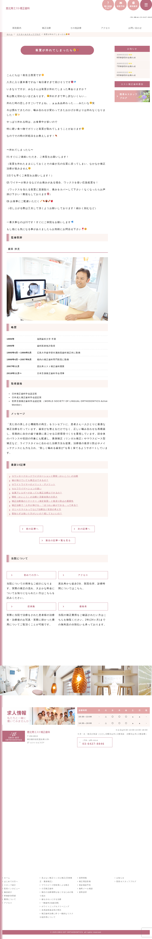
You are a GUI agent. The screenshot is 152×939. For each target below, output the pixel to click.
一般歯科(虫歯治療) (50, 903)
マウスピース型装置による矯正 (55, 885)
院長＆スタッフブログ (128, 96)
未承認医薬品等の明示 (51, 910)
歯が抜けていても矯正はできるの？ (30, 480)
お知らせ (120, 878)
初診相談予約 (85, 885)
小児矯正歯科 (47, 889)
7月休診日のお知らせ (126, 65)
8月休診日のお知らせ (126, 56)
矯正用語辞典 (85, 881)
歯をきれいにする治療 (51, 899)
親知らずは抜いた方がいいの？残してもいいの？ (37, 513)
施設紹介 (8, 892)
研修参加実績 (10, 896)
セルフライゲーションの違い (27, 488)
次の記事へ (84, 529)
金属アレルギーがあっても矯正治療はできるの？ (37, 493)
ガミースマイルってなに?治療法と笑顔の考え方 (36, 509)
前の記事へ (32, 529)
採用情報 (83, 878)
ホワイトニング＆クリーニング (55, 906)
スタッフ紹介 (10, 885)
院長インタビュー (12, 889)
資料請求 (83, 892)
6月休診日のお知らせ (126, 74)
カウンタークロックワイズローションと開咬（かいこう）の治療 (45, 476)
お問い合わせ (135, 28)
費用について (10, 899)
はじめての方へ (11, 881)
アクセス (105, 28)
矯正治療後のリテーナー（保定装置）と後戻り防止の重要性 (43, 501)
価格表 (83, 606)
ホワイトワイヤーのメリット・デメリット (33, 484)
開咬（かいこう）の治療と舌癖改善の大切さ (35, 497)
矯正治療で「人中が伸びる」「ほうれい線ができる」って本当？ (45, 505)
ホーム (7, 878)
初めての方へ (31, 575)
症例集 (31, 606)
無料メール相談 (86, 889)
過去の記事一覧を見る (58, 540)
